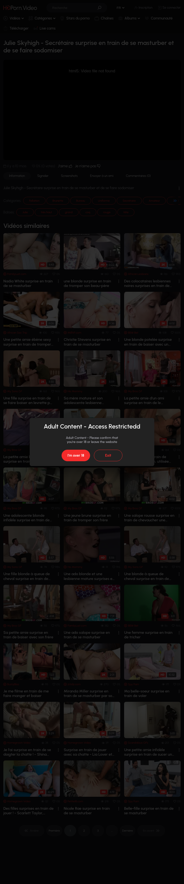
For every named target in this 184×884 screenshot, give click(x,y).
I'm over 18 (75, 455)
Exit (108, 455)
